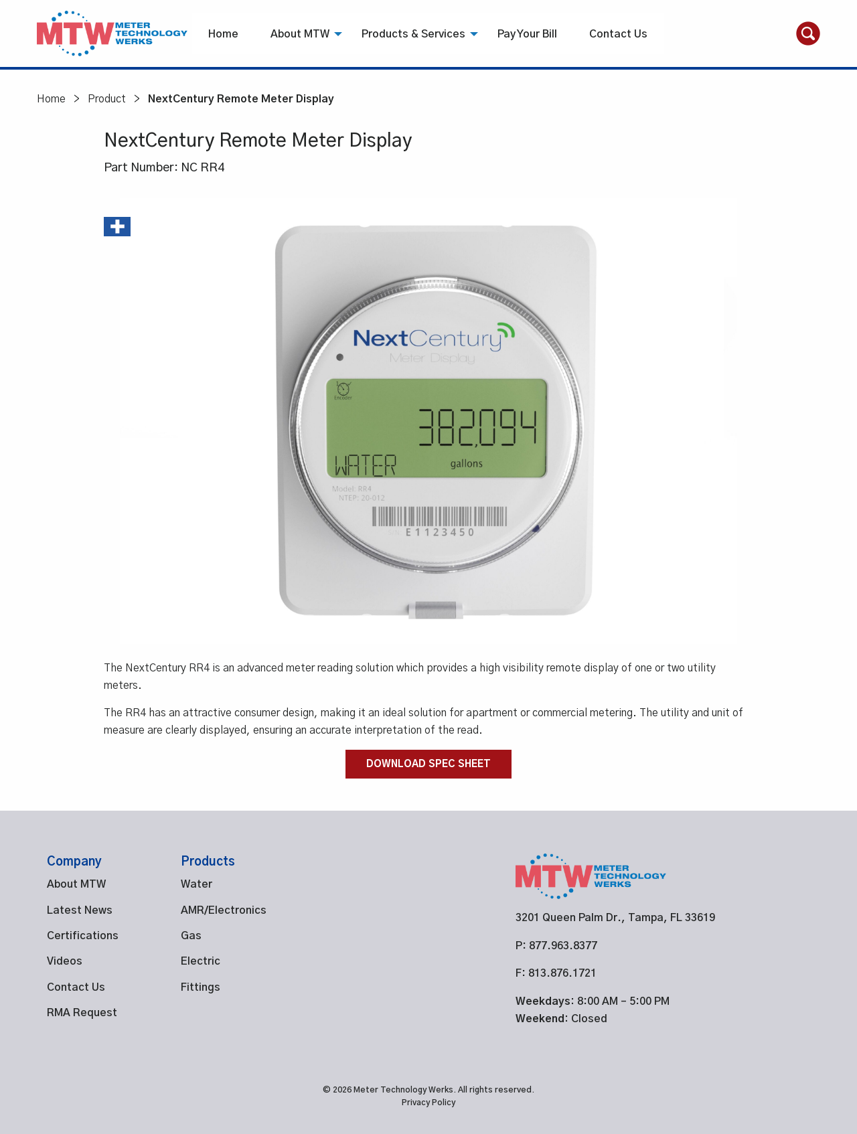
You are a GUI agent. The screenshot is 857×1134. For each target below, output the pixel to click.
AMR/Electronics (223, 910)
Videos (64, 961)
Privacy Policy (428, 1103)
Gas (191, 935)
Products (208, 862)
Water (196, 884)
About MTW (299, 34)
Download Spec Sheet (428, 764)
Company (74, 862)
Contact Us (618, 34)
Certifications (83, 935)
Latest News (79, 910)
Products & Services (413, 34)
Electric (200, 961)
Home (223, 34)
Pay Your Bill (527, 34)
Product (107, 99)
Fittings (200, 987)
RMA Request (82, 1012)
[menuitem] (223, 33)
